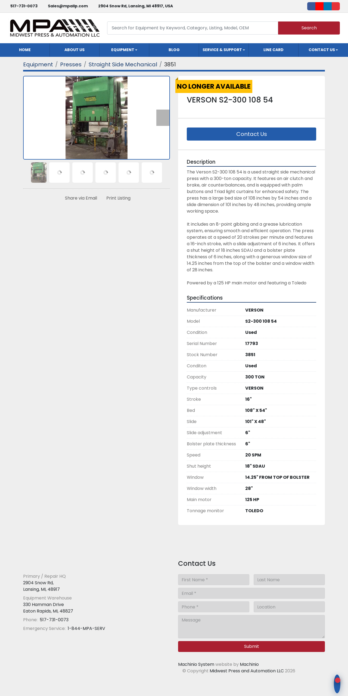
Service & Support (222, 49)
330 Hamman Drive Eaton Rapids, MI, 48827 (48, 607)
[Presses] (71, 64)
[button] (124, 50)
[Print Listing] (117, 198)
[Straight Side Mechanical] (123, 64)
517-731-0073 (24, 6)
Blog (174, 49)
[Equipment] (38, 64)
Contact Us (322, 49)
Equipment (122, 49)
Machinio (249, 664)
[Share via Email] (80, 198)
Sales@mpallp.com (68, 6)
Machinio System (196, 664)
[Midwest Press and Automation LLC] (62, 563)
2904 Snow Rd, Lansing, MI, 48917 (41, 586)
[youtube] (319, 6)
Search (309, 28)
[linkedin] (328, 6)
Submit (251, 646)
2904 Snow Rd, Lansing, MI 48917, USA (135, 6)
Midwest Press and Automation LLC (247, 671)
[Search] (192, 27)
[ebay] (336, 6)
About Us (74, 49)
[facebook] (311, 6)
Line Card (273, 49)
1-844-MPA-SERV (86, 628)
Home (25, 49)
